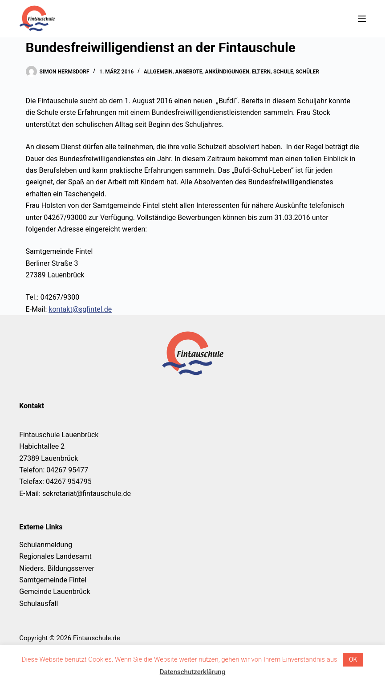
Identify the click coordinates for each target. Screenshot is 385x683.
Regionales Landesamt (55, 556)
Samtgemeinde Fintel (52, 580)
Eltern (261, 72)
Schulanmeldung (45, 545)
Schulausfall (38, 603)
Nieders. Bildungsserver (56, 568)
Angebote (188, 72)
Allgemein (158, 72)
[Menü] (362, 19)
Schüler (307, 72)
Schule (283, 72)
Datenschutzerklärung (192, 672)
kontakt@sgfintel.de (80, 309)
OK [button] (353, 659)
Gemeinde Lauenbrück (54, 591)
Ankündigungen (227, 72)
